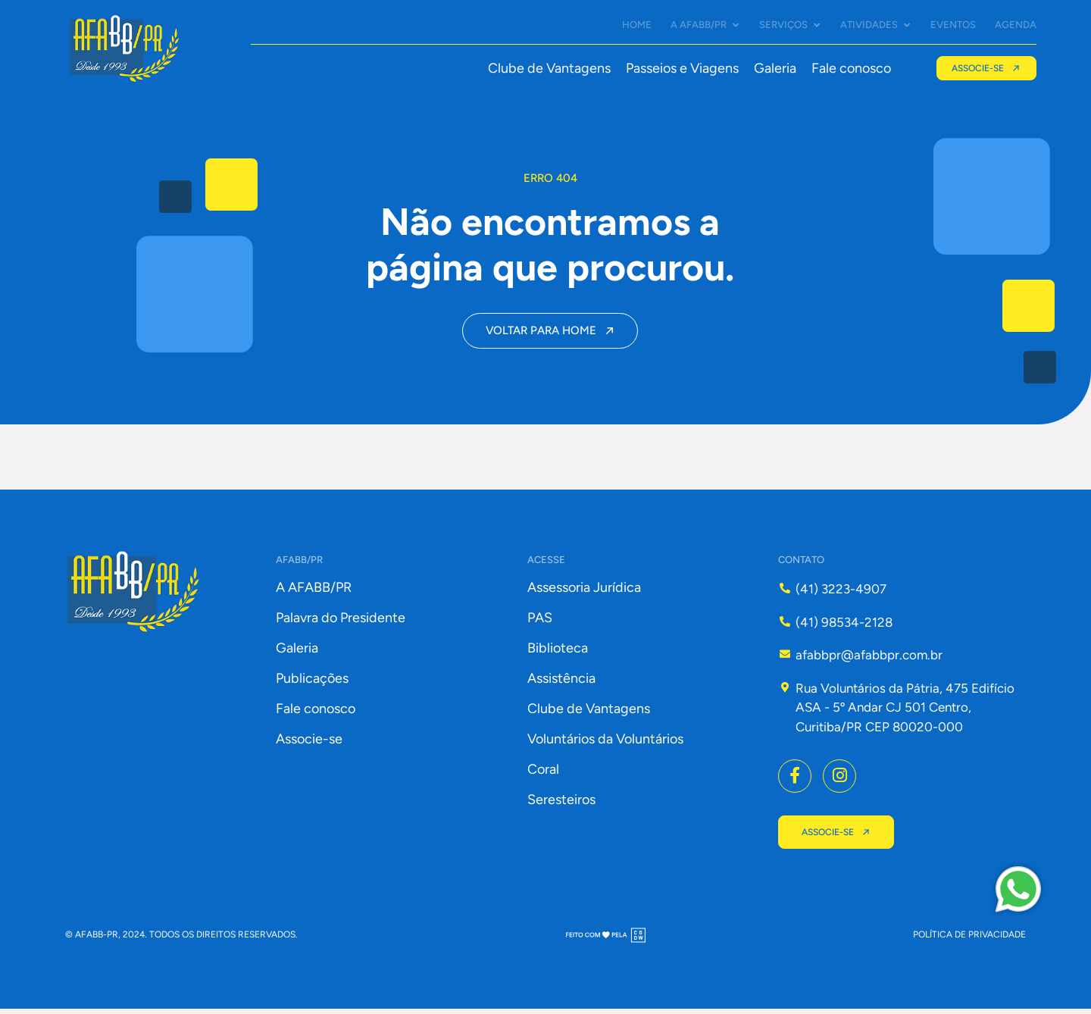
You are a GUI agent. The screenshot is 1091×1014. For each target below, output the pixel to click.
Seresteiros (561, 804)
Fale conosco (850, 68)
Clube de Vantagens (548, 68)
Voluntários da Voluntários (605, 744)
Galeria (774, 68)
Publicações (312, 683)
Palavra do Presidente (340, 623)
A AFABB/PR (314, 592)
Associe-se (309, 744)
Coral (543, 774)
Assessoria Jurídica (584, 592)
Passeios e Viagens (681, 68)
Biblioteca (557, 653)
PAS (539, 623)
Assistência (561, 683)
